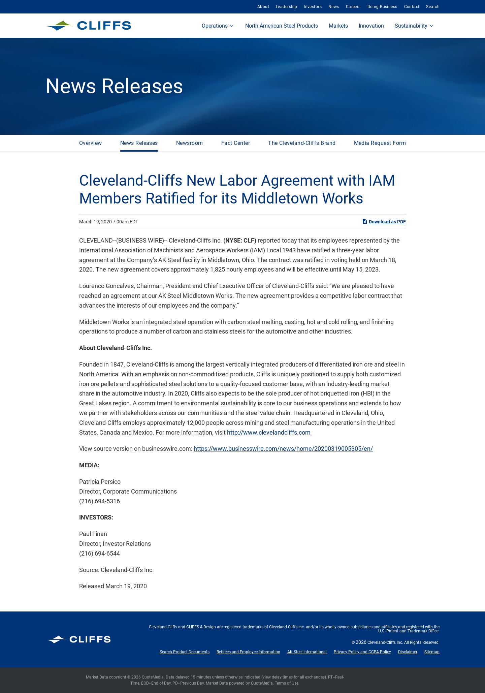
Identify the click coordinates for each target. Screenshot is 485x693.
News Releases (139, 143)
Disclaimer (407, 652)
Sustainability (411, 26)
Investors (313, 6)
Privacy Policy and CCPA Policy (362, 652)
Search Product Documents (184, 652)
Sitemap (432, 652)
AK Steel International (307, 652)
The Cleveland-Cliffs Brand (301, 143)
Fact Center (235, 143)
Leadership (286, 6)
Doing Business (382, 6)
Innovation (371, 26)
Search (433, 6)
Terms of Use (286, 683)
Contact (412, 6)
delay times (282, 677)
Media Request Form (380, 143)
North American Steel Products (281, 26)
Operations (215, 26)
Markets (338, 26)
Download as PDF (384, 221)
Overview (90, 143)
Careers (353, 6)
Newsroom (189, 143)
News (333, 6)
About (263, 6)
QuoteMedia (153, 677)
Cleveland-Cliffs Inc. (385, 642)
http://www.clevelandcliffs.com (269, 432)
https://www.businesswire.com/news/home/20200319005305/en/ (283, 448)
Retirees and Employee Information (248, 652)
